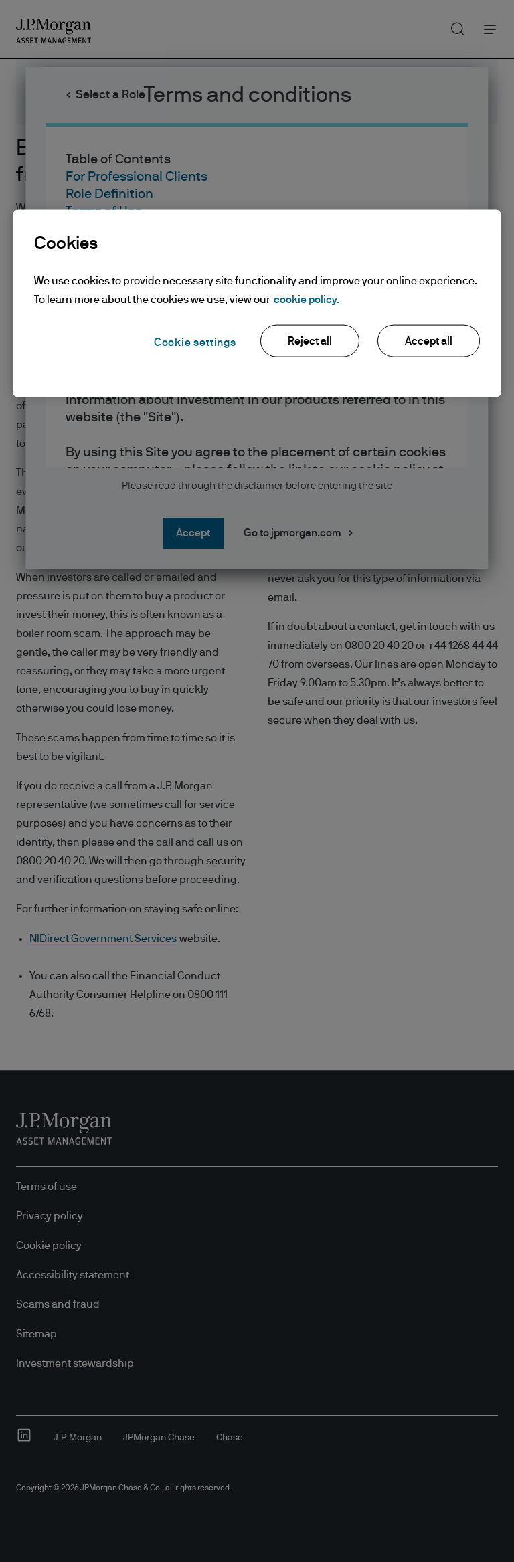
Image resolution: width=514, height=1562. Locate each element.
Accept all (428, 341)
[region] (257, 303)
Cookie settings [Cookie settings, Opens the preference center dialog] (195, 342)
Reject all (310, 341)
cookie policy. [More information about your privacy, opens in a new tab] (306, 299)
